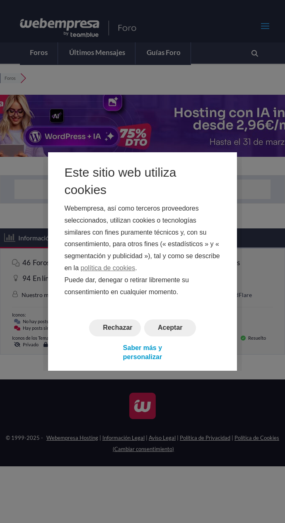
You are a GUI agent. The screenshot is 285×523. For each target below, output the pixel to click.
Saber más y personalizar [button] (142, 352)
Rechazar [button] (117, 327)
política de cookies (108, 267)
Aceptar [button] (170, 327)
